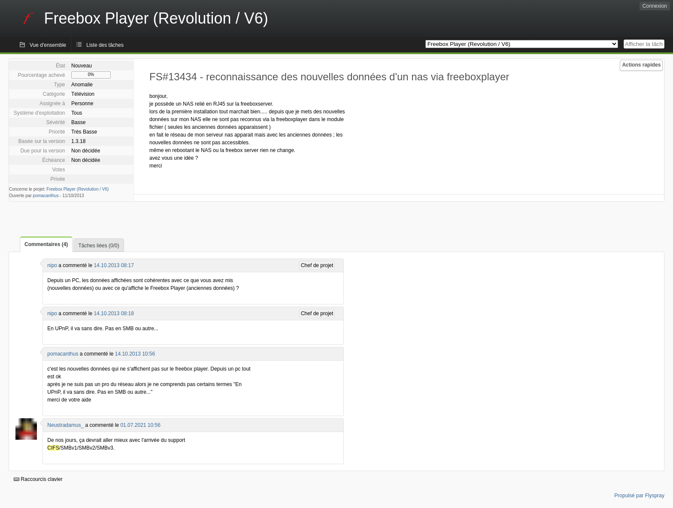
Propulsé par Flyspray (639, 496)
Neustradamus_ (65, 425)
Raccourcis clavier (38, 479)
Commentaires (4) (46, 244)
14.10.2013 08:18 (113, 313)
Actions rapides (641, 65)
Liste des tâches (105, 45)
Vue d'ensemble (48, 45)
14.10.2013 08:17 (113, 265)
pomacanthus (46, 195)
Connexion (655, 6)
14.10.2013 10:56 (135, 354)
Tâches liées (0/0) (98, 246)
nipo (52, 265)
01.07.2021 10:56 (140, 425)
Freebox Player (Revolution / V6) (77, 189)
